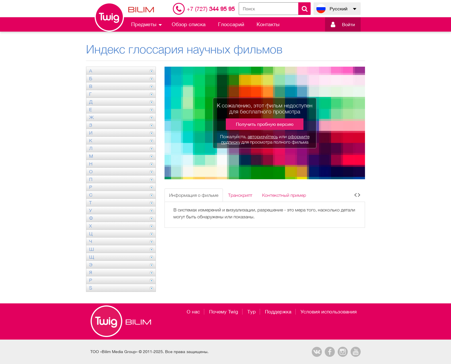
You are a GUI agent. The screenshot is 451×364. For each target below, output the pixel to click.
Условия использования (329, 312)
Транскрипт (240, 195)
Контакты (268, 24)
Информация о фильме (193, 195)
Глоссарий (231, 24)
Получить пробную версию (264, 124)
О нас (193, 312)
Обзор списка (189, 24)
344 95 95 (211, 8)
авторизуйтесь (263, 136)
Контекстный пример (284, 195)
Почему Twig (223, 312)
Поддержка (278, 312)
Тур (251, 312)
